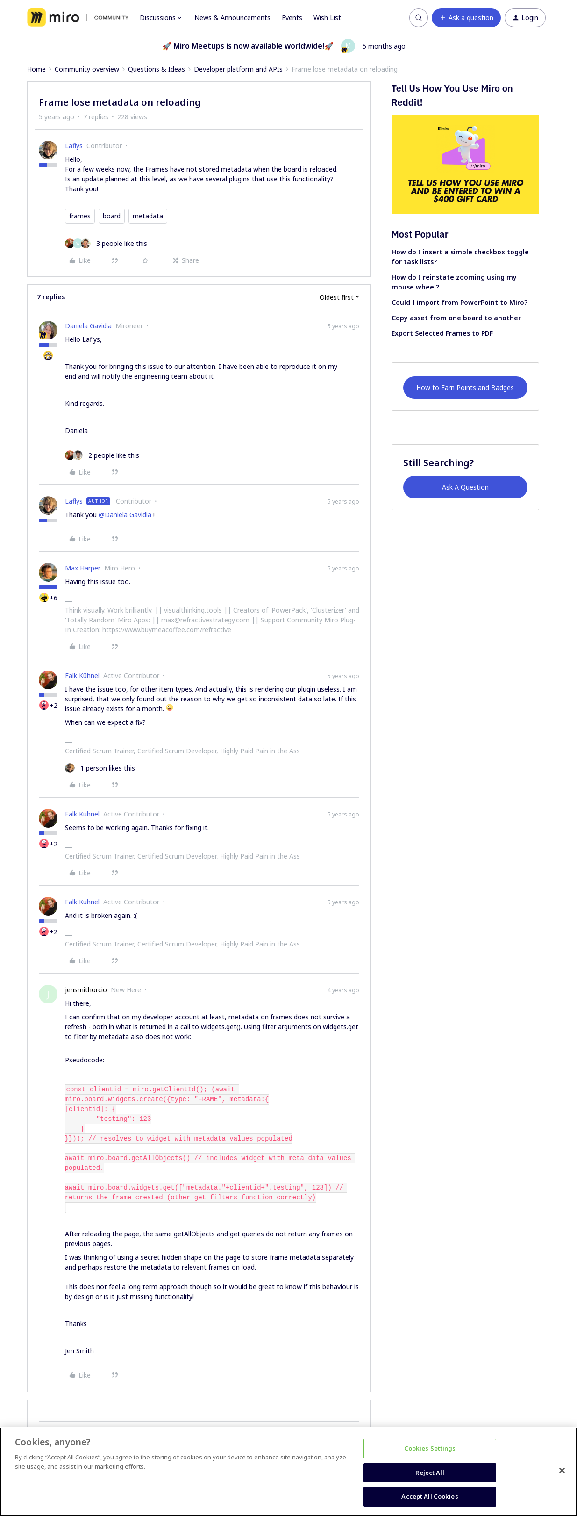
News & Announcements (232, 17)
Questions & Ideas (156, 69)
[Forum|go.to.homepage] (77, 17)
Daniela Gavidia (88, 325)
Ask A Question (465, 487)
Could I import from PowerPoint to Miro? (459, 302)
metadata (148, 215)
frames (80, 215)
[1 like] (100, 768)
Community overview (87, 69)
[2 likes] (102, 455)
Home (36, 69)
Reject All (429, 1472)
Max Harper (82, 567)
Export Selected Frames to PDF (442, 333)
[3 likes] (106, 243)
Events (292, 17)
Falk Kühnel (82, 675)
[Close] (562, 1470)
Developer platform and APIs (238, 69)
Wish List (327, 17)
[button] (466, 17)
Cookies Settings (430, 1448)
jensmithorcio (86, 989)
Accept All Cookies (429, 1496)
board (112, 215)
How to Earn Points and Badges (465, 387)
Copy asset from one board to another (456, 317)
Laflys (74, 145)
